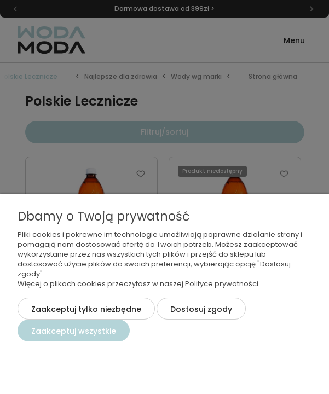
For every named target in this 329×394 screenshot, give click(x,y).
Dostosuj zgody (201, 309)
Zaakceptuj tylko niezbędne (86, 309)
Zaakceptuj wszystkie (73, 331)
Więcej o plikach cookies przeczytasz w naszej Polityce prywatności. (139, 284)
